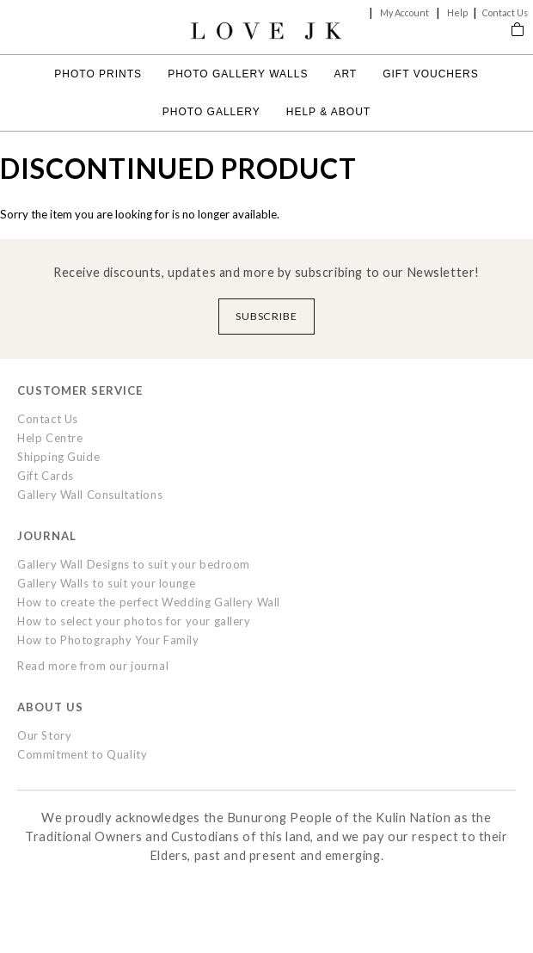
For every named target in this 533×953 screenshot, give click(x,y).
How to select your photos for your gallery (134, 621)
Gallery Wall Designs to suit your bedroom (133, 564)
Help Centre (50, 438)
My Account (404, 12)
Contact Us (505, 12)
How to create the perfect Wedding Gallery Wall (148, 602)
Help (457, 12)
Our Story (44, 735)
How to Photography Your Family (108, 640)
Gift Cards (45, 476)
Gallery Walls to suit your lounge (106, 583)
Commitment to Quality (82, 754)
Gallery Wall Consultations (89, 494)
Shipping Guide (58, 457)
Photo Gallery (211, 112)
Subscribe (267, 316)
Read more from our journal (92, 666)
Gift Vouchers (430, 74)
